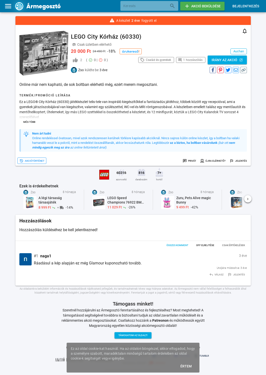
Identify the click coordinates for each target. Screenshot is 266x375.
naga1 (45, 256)
